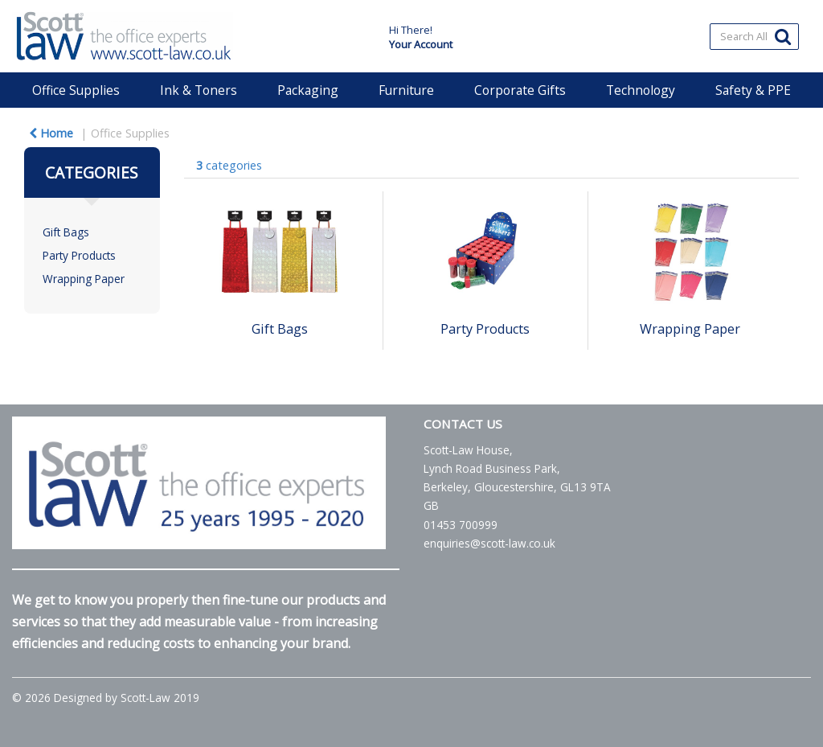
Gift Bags (66, 232)
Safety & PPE (753, 90)
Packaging (307, 90)
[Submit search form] (783, 36)
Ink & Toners (198, 90)
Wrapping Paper (84, 278)
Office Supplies (76, 90)
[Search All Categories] (754, 36)
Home (51, 133)
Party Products (79, 255)
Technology (640, 90)
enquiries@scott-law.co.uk (489, 543)
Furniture (406, 90)
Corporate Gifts (520, 90)
